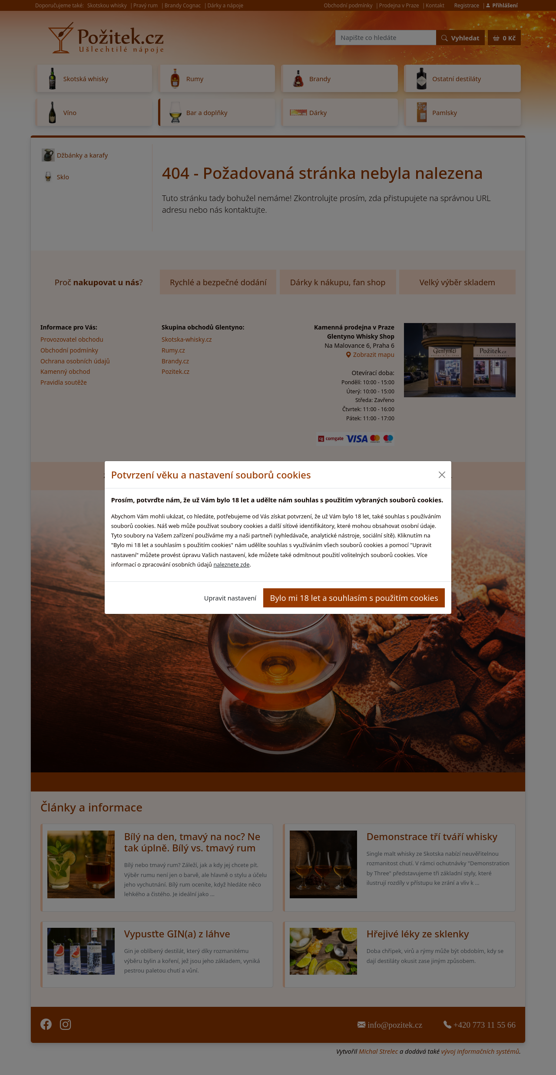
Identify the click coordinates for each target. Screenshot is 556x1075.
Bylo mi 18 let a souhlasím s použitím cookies (354, 597)
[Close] (441, 474)
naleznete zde (231, 564)
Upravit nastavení (230, 598)
